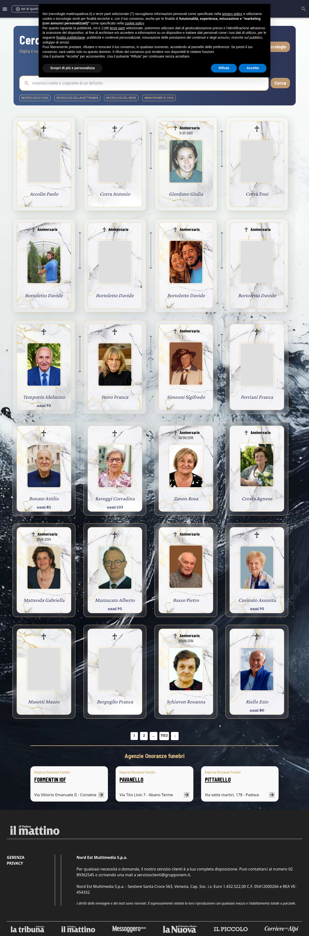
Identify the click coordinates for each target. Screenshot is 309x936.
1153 (164, 735)
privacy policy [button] (232, 14)
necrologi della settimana (77, 98)
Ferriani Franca (257, 397)
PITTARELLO (218, 779)
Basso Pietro (186, 600)
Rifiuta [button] (224, 68)
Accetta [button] (252, 68)
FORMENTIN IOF (50, 779)
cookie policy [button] (134, 23)
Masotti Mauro (44, 702)
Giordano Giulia (186, 194)
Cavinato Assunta (257, 600)
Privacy (15, 863)
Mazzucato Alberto (115, 600)
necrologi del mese (121, 98)
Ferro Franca (114, 397)
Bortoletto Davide (44, 295)
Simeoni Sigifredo (186, 397)
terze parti (117, 28)
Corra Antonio (115, 194)
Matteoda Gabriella (43, 600)
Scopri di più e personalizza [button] (72, 68)
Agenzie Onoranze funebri (155, 756)
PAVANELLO (131, 779)
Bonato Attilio (44, 498)
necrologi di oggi (34, 98)
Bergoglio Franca (115, 702)
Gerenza (15, 857)
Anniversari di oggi (159, 98)
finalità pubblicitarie (70, 37)
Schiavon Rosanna (186, 702)
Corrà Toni (257, 194)
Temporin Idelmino (44, 397)
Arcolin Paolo (44, 194)
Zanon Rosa (186, 498)
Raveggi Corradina (115, 498)
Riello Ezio (257, 702)
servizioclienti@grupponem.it (163, 874)
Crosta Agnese (257, 498)
